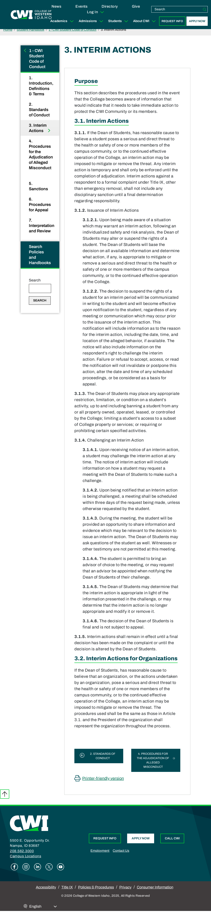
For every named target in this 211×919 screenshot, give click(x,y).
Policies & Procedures (96, 887)
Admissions (92, 21)
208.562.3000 (22, 851)
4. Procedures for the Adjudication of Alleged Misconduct (41, 154)
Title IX (67, 887)
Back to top (4, 794)
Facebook (14, 866)
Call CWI (172, 838)
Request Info (172, 21)
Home (7, 29)
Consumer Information (155, 887)
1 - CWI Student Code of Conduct (72, 29)
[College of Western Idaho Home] (31, 14)
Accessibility (46, 887)
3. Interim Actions (38, 128)
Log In (95, 12)
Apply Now (197, 21)
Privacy (125, 887)
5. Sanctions (39, 186)
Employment (99, 850)
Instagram (25, 866)
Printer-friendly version (103, 778)
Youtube (60, 866)
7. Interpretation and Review (41, 225)
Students (119, 21)
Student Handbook (30, 29)
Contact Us (121, 850)
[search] (176, 9)
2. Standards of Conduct (39, 109)
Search (35, 280)
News (56, 6)
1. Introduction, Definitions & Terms (41, 86)
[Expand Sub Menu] (71, 21)
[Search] (204, 9)
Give (136, 6)
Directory (110, 6)
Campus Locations (25, 856)
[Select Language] (43, 906)
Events (81, 6)
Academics (62, 21)
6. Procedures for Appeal (40, 204)
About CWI (145, 21)
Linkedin (37, 866)
